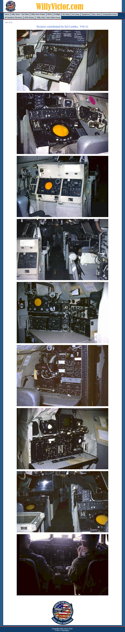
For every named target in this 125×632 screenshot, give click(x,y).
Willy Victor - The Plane (20, 14)
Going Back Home (110, 14)
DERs (49, 14)
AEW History (29, 17)
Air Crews (75, 14)
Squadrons (86, 14)
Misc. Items (96, 14)
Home (7, 14)
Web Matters (65, 630)
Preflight (57, 14)
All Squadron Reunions (13, 17)
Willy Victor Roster (38, 14)
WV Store (66, 14)
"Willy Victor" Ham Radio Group (48, 17)
